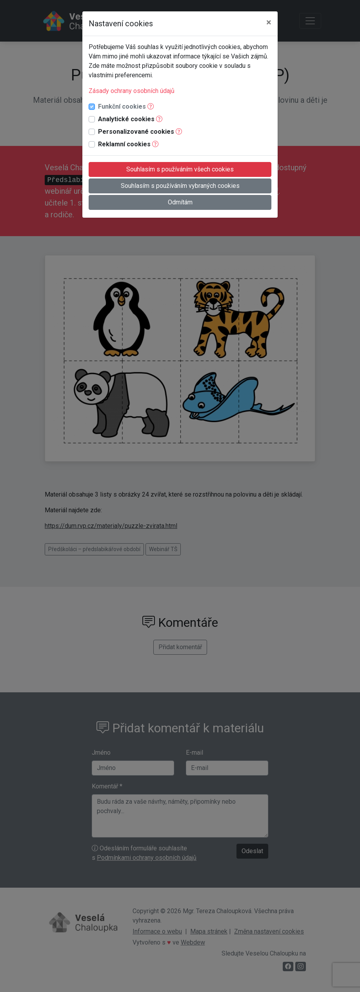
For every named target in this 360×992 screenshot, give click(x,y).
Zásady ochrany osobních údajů (132, 91)
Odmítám (180, 202)
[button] (150, 106)
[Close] (269, 22)
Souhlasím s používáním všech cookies (180, 169)
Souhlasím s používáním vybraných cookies (180, 185)
